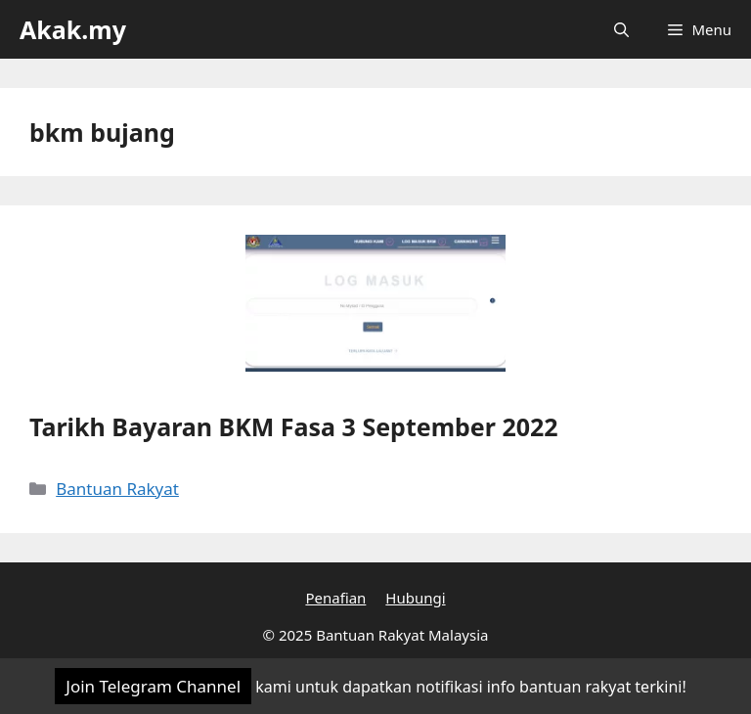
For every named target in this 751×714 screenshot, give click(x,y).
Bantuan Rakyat (117, 488)
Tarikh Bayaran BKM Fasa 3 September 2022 (293, 426)
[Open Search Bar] (621, 29)
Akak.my (73, 29)
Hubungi (415, 597)
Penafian (335, 597)
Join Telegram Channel (153, 686)
